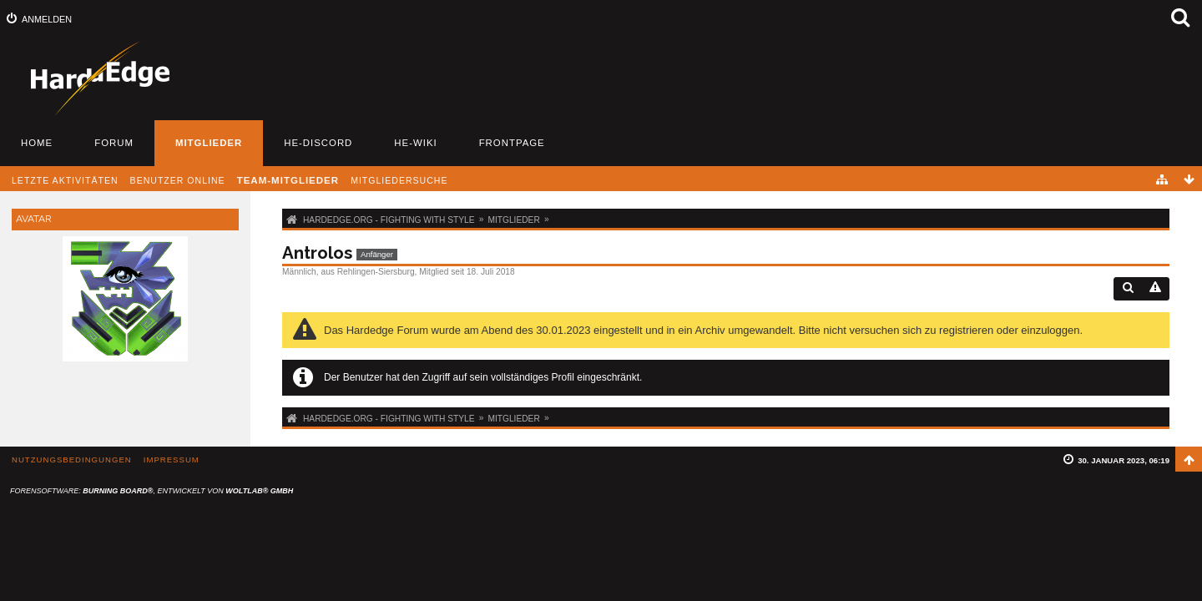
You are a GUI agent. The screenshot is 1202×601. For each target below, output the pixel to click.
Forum (114, 143)
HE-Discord (318, 143)
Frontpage (512, 143)
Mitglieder (208, 143)
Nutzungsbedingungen (72, 459)
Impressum (171, 459)
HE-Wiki (415, 143)
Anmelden (47, 19)
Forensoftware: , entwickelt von (151, 491)
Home (37, 143)
